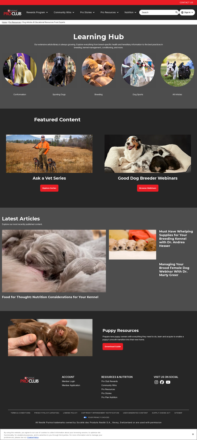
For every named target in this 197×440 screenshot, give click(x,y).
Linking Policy (70, 413)
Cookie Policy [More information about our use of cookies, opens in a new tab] (33, 437)
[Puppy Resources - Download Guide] (113, 346)
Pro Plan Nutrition (109, 397)
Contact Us (186, 2)
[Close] (193, 434)
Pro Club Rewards (109, 381)
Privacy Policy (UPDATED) (46, 413)
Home (4, 22)
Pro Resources (15, 22)
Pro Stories (106, 393)
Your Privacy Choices (98, 417)
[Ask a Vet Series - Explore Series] (49, 188)
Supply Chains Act (161, 413)
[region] (98, 434)
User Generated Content (135, 413)
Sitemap (178, 413)
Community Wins (109, 385)
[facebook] (162, 383)
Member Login (68, 381)
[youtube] (168, 383)
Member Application (71, 385)
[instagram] (156, 383)
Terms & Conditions (21, 413)
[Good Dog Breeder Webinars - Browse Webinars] (147, 188)
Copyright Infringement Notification (100, 413)
